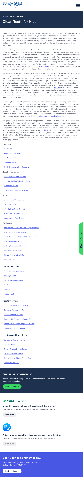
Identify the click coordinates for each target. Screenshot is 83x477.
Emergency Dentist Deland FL (15, 328)
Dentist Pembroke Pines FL (14, 340)
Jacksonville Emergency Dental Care (18, 319)
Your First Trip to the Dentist (15, 232)
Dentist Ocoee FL (10, 344)
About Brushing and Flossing (15, 176)
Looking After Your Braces (14, 218)
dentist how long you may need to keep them (48, 116)
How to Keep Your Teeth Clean (16, 190)
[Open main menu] (78, 5)
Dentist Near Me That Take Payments (18, 305)
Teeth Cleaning (9, 285)
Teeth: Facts (8, 149)
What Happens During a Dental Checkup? (20, 237)
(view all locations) (13, 8)
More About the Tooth (12, 153)
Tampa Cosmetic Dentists (14, 255)
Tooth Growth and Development (16, 167)
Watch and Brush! (11, 186)
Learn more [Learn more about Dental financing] (9, 415)
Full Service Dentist (11, 294)
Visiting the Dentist (11, 241)
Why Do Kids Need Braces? (14, 209)
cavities (45, 130)
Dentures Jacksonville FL (14, 310)
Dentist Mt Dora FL (11, 363)
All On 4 (7, 289)
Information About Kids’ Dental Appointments (21, 228)
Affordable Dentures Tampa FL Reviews (19, 324)
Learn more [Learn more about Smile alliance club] (9, 444)
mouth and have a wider (40, 66)
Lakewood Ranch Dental (13, 353)
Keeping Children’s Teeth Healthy (17, 181)
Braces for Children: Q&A (14, 213)
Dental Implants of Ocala (13, 314)
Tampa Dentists (10, 259)
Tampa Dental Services (13, 250)
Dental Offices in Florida (13, 280)
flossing (57, 88)
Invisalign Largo (10, 276)
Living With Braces (11, 204)
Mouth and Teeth (10, 158)
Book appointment (12, 387)
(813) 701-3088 (22, 465)
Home (5, 16)
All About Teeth (10, 162)
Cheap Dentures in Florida (14, 271)
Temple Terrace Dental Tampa (15, 349)
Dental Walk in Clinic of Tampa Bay (17, 358)
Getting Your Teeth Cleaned (15, 246)
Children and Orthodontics (14, 200)
